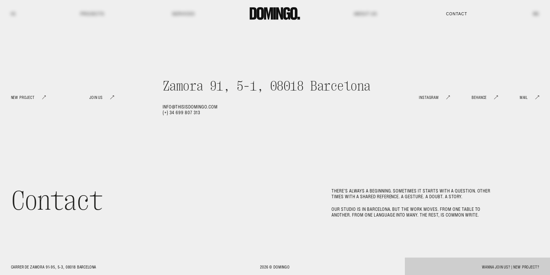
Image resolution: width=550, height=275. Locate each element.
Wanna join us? (496, 267)
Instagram (429, 97)
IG (13, 14)
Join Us (96, 97)
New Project (23, 97)
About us (365, 14)
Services (183, 14)
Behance (479, 97)
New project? (526, 267)
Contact (456, 14)
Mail (524, 97)
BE (536, 14)
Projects (92, 14)
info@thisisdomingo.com (190, 106)
